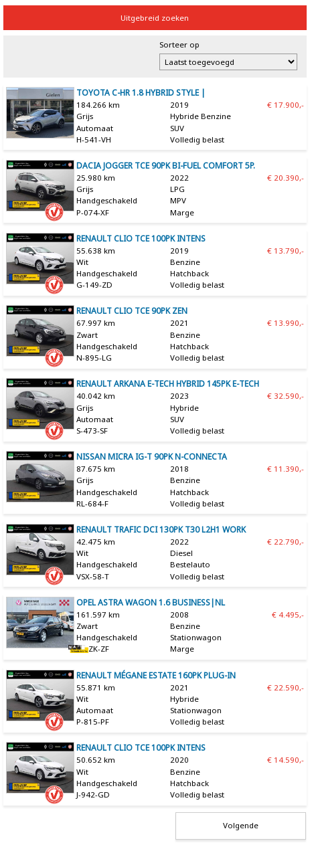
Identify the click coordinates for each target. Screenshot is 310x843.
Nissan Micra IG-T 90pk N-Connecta (151, 456)
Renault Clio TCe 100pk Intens (141, 238)
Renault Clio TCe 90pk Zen (131, 310)
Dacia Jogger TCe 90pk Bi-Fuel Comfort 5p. (165, 165)
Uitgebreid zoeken (155, 18)
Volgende (240, 825)
